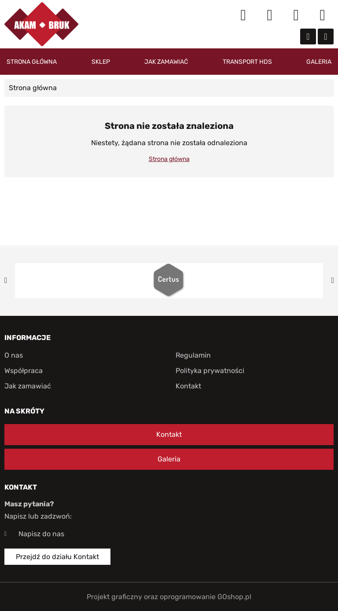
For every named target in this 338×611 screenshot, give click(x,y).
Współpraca (23, 370)
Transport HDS (247, 62)
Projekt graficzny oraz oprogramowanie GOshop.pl (169, 597)
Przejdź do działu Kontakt (57, 556)
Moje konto (270, 15)
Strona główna (32, 62)
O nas (13, 355)
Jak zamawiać (166, 62)
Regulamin (193, 355)
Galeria (318, 62)
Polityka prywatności (210, 370)
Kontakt (188, 386)
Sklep (101, 62)
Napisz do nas (41, 534)
